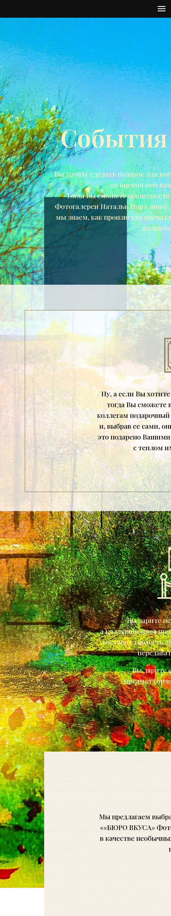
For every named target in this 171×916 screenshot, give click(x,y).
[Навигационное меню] (161, 9)
